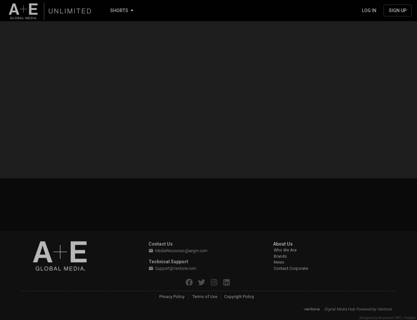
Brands (280, 256)
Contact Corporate (291, 268)
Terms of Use (204, 296)
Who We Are (285, 250)
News (279, 262)
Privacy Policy (172, 296)
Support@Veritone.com (172, 268)
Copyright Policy (239, 296)
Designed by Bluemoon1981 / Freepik (387, 318)
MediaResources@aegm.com (178, 250)
